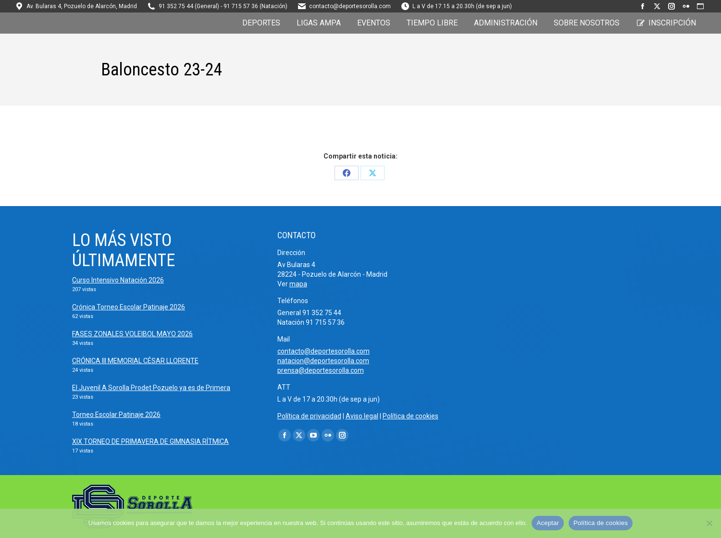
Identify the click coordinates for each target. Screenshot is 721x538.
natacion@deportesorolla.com (323, 361)
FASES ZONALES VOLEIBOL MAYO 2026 (132, 334)
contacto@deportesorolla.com (350, 6)
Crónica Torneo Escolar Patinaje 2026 (128, 307)
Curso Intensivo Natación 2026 (118, 280)
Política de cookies (410, 416)
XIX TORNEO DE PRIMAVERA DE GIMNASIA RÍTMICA (150, 441)
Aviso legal (362, 416)
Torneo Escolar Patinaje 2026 (116, 414)
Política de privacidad (309, 416)
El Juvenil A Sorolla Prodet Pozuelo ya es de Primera (151, 387)
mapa (298, 284)
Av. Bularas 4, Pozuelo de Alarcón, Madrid (81, 6)
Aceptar (547, 522)
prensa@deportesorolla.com (320, 370)
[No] (709, 523)
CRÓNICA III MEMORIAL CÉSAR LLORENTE (135, 361)
